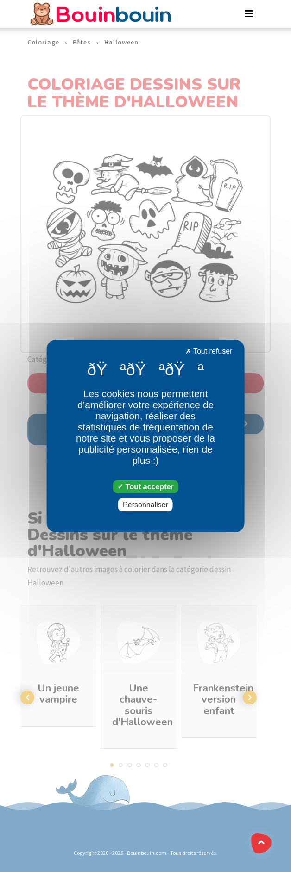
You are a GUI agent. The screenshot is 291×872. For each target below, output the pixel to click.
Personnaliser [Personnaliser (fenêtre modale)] (145, 505)
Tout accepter (145, 487)
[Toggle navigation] (249, 14)
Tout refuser (209, 351)
